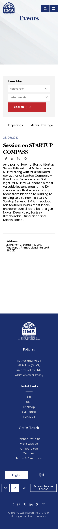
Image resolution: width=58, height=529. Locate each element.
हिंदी (41, 475)
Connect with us (29, 439)
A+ (5, 488)
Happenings (15, 125)
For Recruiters (29, 449)
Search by (15, 81)
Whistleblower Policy (29, 375)
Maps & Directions (29, 458)
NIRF (29, 402)
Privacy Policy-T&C (29, 370)
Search (22, 107)
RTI (29, 397)
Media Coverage (42, 125)
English (16, 475)
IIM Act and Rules (29, 360)
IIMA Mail (29, 417)
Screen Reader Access (43, 488)
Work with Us (29, 444)
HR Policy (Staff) (29, 365)
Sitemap (29, 407)
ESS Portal (29, 412)
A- (24, 488)
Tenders (29, 453)
